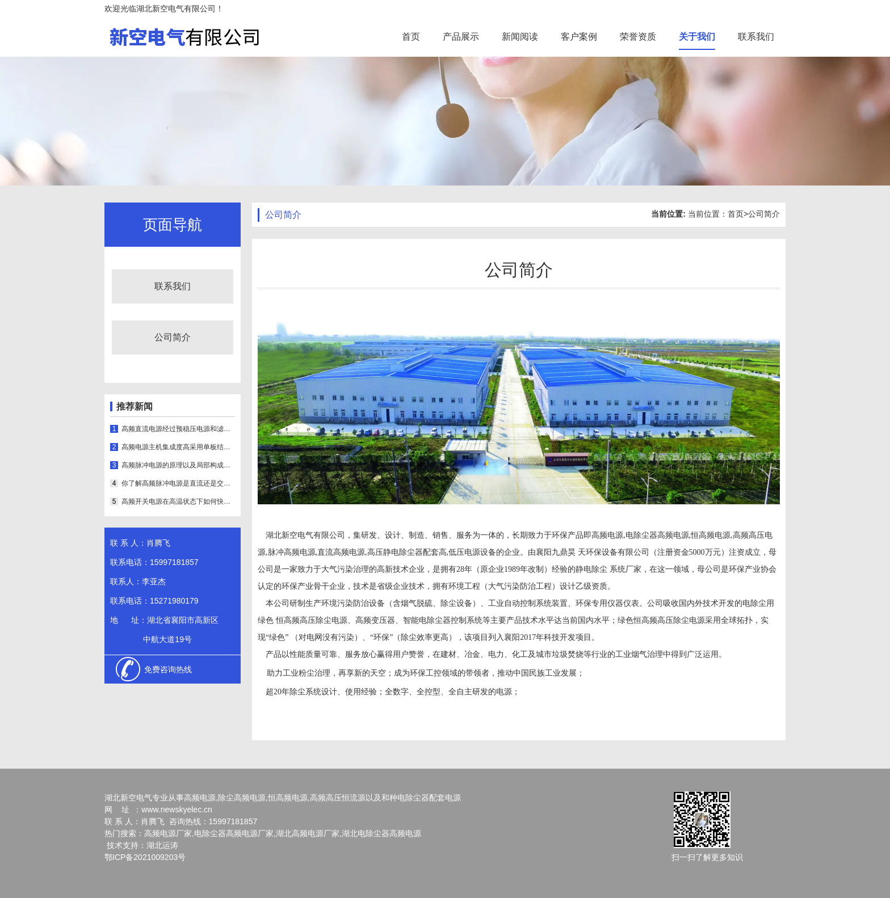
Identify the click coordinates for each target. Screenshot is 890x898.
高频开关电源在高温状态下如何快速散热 (178, 501)
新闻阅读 (520, 36)
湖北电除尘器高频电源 (381, 833)
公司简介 (172, 337)
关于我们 (697, 36)
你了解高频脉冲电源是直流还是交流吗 (178, 483)
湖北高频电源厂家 (307, 833)
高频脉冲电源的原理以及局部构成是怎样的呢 (178, 465)
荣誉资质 (638, 36)
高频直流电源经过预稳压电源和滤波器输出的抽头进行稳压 (178, 429)
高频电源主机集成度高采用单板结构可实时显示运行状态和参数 (178, 447)
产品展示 (461, 36)
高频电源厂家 (168, 833)
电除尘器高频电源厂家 (234, 833)
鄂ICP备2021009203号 (145, 857)
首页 (411, 36)
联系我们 (756, 36)
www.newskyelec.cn (176, 809)
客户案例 (579, 36)
